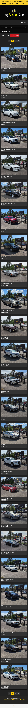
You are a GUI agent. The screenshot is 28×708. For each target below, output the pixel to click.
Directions (18, 699)
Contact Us (5, 699)
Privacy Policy (11, 699)
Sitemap (23, 699)
